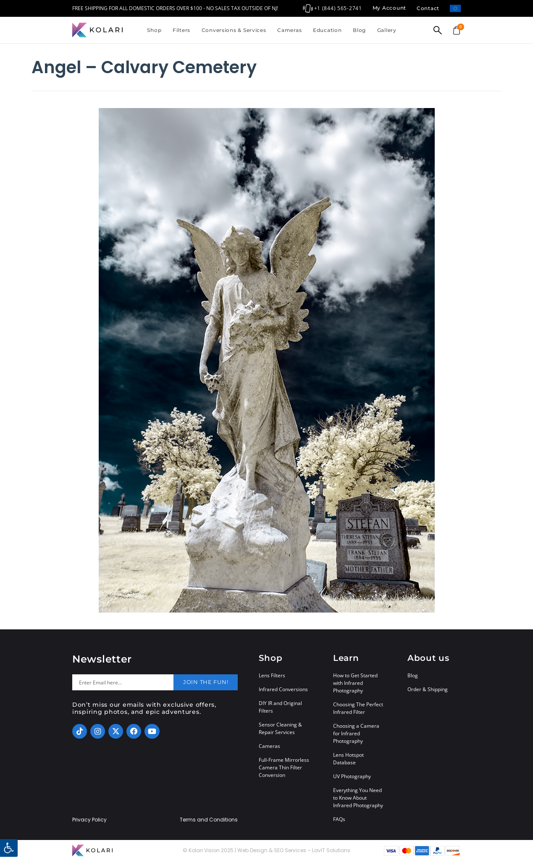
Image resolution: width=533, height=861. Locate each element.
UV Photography (352, 776)
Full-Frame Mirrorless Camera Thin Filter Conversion (284, 767)
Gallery (386, 30)
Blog (359, 30)
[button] (9, 848)
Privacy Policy (89, 819)
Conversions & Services (234, 30)
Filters (181, 30)
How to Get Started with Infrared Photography (355, 683)
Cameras (289, 30)
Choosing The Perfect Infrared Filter (358, 708)
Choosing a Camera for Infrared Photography (356, 733)
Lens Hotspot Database (348, 758)
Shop (154, 30)
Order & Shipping (427, 689)
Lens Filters (272, 675)
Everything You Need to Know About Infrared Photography (358, 798)
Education (327, 30)
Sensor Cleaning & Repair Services (280, 728)
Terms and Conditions (209, 819)
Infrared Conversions (283, 689)
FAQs (339, 819)
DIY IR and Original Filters (280, 707)
